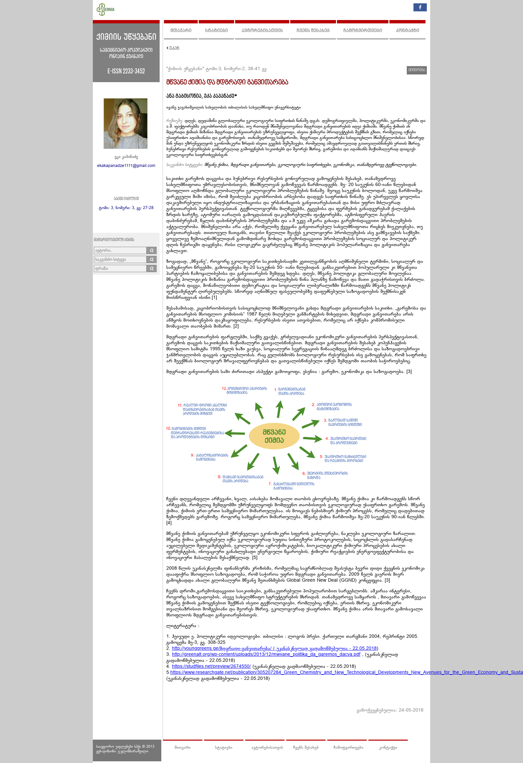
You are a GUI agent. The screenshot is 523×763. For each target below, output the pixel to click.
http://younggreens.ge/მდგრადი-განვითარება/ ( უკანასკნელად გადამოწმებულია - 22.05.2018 (274, 648)
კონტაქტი (407, 31)
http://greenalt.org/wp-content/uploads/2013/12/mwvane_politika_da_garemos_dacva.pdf (266, 654)
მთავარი (180, 31)
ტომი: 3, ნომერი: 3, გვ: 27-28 (126, 208)
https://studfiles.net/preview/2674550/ (211, 667)
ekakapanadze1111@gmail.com (126, 166)
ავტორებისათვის (262, 31)
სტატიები (216, 31)
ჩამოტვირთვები (362, 31)
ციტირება (416, 70)
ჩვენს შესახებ (313, 31)
